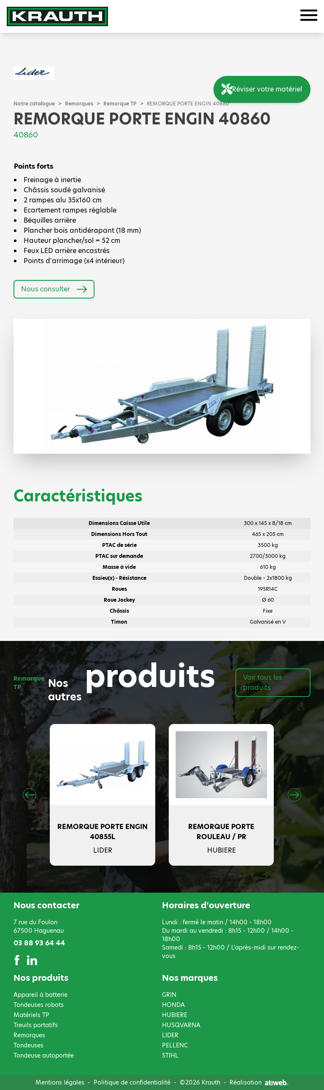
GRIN (169, 994)
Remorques (79, 103)
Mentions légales (59, 1082)
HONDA (173, 1005)
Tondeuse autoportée (44, 1055)
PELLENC (175, 1045)
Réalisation (259, 1082)
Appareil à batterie (41, 994)
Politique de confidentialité (132, 1082)
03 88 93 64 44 (39, 943)
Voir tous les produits (262, 682)
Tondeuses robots (39, 1005)
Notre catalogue (34, 103)
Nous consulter (54, 289)
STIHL (170, 1055)
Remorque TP (120, 103)
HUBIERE (174, 1015)
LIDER (170, 1035)
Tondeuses (28, 1045)
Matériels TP (31, 1015)
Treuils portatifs (36, 1025)
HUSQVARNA (181, 1025)
